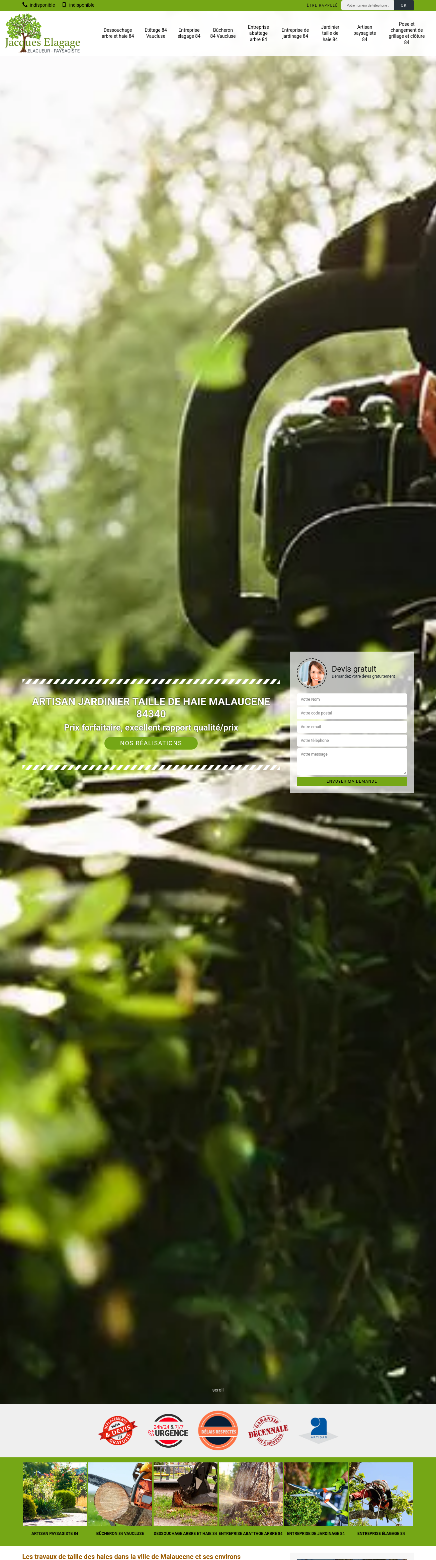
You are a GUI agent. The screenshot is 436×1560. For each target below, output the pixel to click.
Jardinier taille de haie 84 (330, 33)
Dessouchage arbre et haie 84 (118, 33)
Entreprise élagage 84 (189, 33)
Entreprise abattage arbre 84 (258, 33)
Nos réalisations (151, 743)
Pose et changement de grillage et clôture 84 (407, 33)
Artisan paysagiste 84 (364, 33)
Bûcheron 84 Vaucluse (223, 33)
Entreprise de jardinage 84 (295, 33)
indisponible (38, 5)
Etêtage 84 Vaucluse (156, 33)
